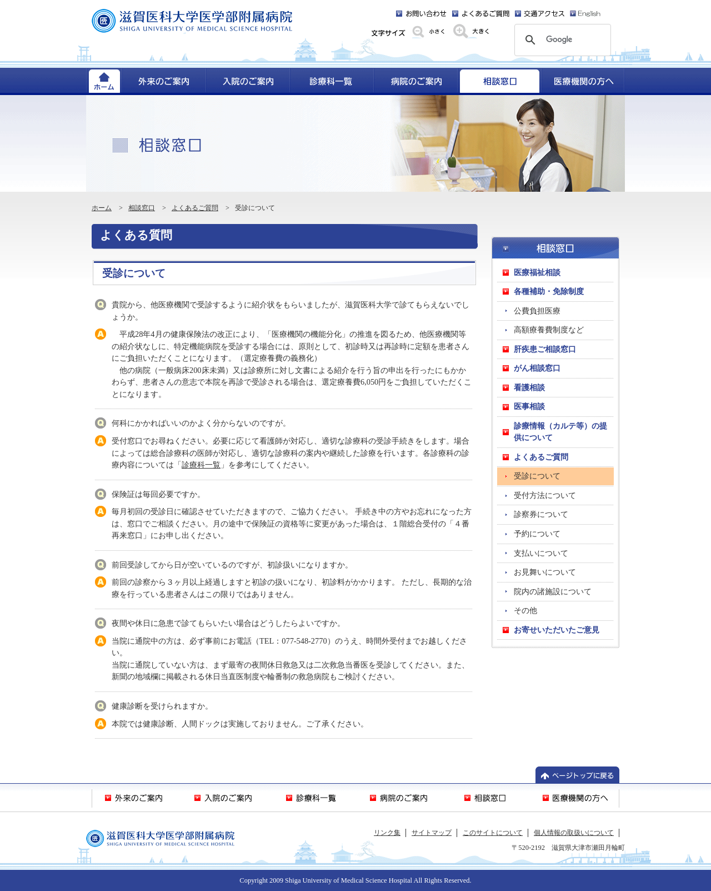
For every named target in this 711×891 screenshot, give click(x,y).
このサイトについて (493, 833)
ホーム (102, 208)
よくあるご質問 (195, 208)
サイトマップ (432, 833)
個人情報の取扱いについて (574, 833)
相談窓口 (141, 208)
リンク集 (387, 833)
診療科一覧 (201, 464)
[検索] (561, 40)
